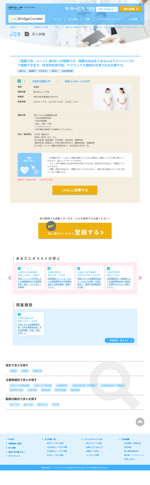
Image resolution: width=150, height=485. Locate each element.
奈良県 (25, 370)
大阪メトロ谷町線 (42, 385)
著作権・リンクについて (134, 455)
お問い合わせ (129, 459)
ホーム (57, 19)
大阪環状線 (61, 385)
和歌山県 (37, 370)
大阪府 (56, 27)
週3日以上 (42, 404)
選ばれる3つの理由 (94, 443)
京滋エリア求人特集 (55, 455)
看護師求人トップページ (19, 27)
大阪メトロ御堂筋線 (19, 385)
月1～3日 (14, 404)
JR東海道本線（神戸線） (84, 385)
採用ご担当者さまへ (16, 452)
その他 (55, 404)
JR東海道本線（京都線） (113, 385)
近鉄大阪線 (60, 389)
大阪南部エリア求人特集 (57, 451)
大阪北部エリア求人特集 (57, 447)
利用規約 (127, 447)
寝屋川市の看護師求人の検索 (77, 27)
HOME (11, 439)
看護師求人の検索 (41, 27)
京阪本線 (32, 389)
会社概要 (133, 19)
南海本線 (75, 389)
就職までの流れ (92, 451)
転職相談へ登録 (14, 443)
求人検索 (73, 19)
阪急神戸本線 (16, 389)
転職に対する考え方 (94, 447)
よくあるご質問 (92, 455)
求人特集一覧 (50, 439)
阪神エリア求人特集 (55, 443)
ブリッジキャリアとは (93, 439)
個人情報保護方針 (131, 451)
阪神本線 (46, 389)
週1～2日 (28, 404)
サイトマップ (14, 456)
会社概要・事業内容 (132, 443)
